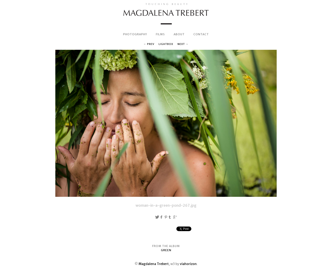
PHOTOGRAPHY (135, 34)
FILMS (160, 34)
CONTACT (201, 34)
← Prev (149, 44)
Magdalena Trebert (154, 264)
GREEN (166, 250)
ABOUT (179, 34)
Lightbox (166, 44)
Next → (183, 44)
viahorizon (188, 264)
